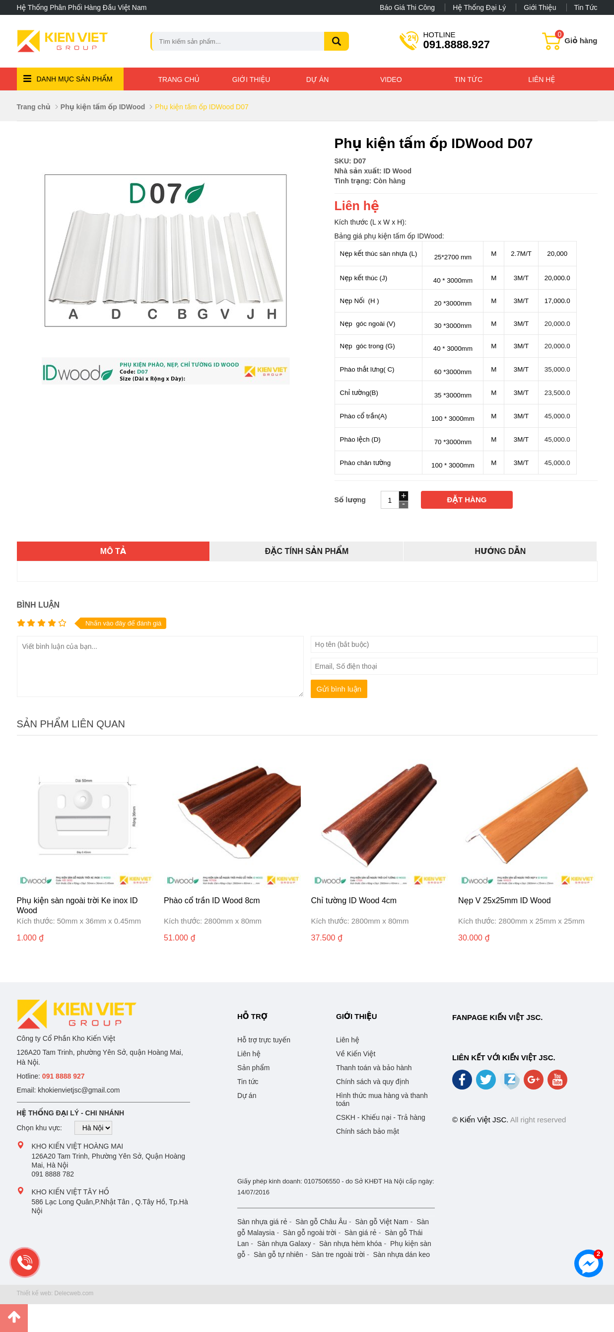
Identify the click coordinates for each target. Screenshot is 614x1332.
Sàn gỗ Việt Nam (381, 1222)
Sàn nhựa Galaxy (284, 1244)
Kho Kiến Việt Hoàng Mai (78, 1146)
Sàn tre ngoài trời (337, 1254)
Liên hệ (541, 79)
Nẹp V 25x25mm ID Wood (504, 900)
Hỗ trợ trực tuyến (263, 1040)
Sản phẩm (253, 1068)
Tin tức (586, 7)
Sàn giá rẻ (360, 1233)
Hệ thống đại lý (479, 7)
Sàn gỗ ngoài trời (309, 1233)
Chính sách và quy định (372, 1082)
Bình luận (38, 605)
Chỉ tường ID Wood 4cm (354, 900)
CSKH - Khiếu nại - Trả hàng (380, 1117)
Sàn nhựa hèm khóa (350, 1244)
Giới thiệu (540, 7)
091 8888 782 (53, 1174)
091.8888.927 (456, 40)
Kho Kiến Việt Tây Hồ (70, 1192)
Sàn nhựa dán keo (401, 1254)
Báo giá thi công (407, 7)
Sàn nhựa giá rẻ (262, 1222)
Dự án (317, 79)
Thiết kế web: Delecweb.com (55, 1293)
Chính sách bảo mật (367, 1131)
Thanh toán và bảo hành (374, 1068)
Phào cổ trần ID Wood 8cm (212, 900)
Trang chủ (179, 79)
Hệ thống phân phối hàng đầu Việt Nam (82, 7)
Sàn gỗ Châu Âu (321, 1222)
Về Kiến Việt (355, 1054)
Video (391, 79)
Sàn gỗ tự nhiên (278, 1254)
